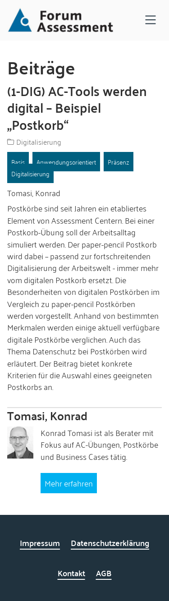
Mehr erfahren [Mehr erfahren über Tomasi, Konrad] (69, 483)
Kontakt (71, 572)
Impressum (40, 542)
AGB (104, 572)
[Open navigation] (150, 20)
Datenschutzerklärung (110, 542)
